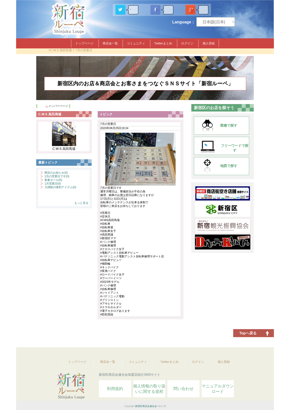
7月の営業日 (84, 50)
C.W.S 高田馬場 (61, 50)
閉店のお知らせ (56, 172)
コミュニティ (136, 43)
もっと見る (81, 202)
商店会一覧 (110, 43)
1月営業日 (53, 183)
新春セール (53, 180)
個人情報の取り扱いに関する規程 (149, 389)
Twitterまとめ (163, 43)
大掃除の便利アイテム (60, 187)
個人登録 (209, 43)
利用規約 (115, 388)
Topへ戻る (248, 333)
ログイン (187, 43)
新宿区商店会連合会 (146, 406)
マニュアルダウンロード (218, 389)
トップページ (84, 43)
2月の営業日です (57, 176)
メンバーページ (58, 105)
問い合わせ (183, 388)
